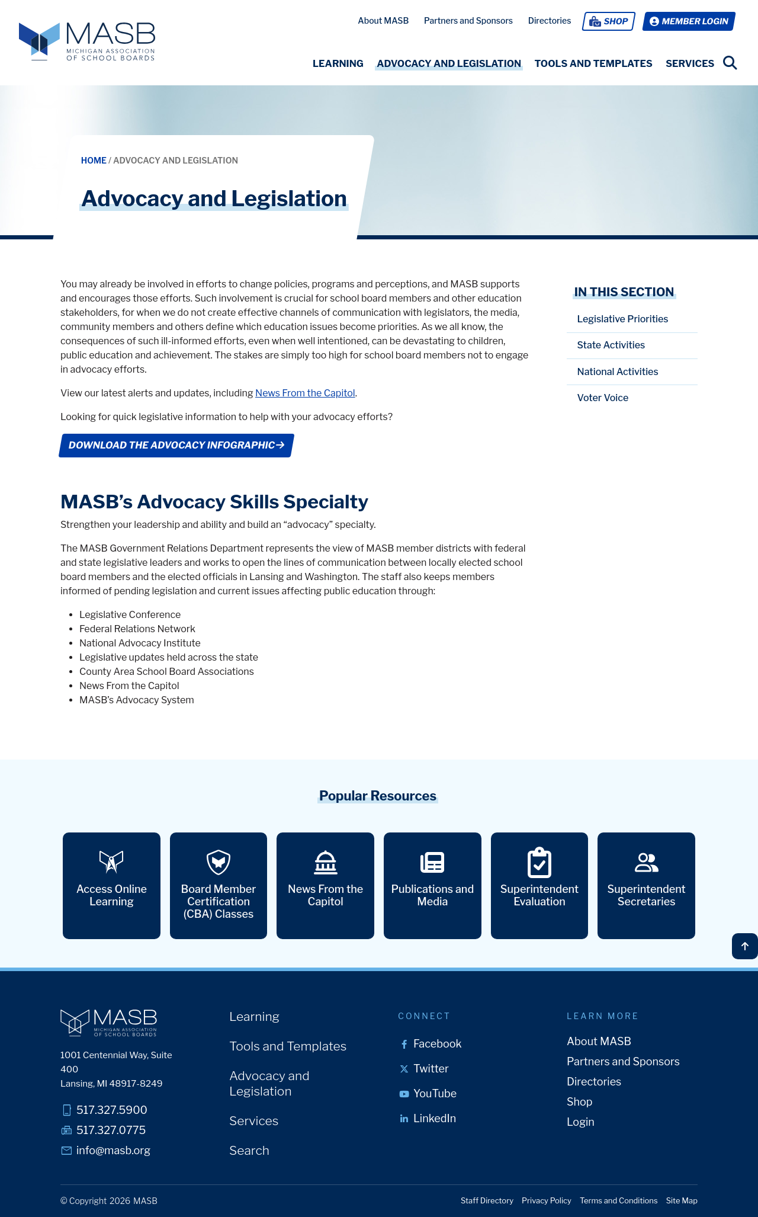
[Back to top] (745, 946)
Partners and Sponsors (468, 20)
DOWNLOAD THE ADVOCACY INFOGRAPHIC (176, 445)
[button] (338, 64)
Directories (549, 20)
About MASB (383, 20)
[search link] (730, 62)
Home (94, 160)
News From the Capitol (305, 393)
